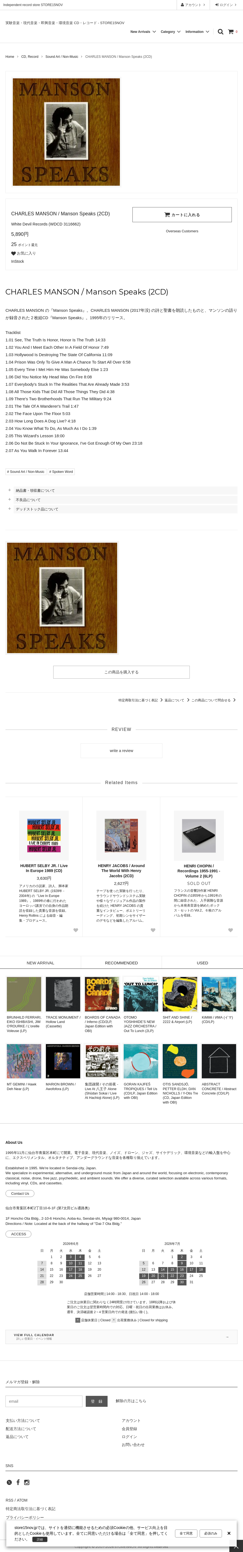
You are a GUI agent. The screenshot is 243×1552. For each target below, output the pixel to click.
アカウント (193, 5)
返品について (178, 700)
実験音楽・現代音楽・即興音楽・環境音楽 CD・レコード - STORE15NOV (65, 23)
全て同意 (186, 1533)
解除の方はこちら (131, 1401)
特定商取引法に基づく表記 (141, 700)
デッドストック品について (37, 509)
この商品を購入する (121, 672)
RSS (9, 1500)
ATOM (21, 1500)
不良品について (28, 500)
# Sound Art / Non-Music (26, 472)
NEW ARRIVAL (40, 963)
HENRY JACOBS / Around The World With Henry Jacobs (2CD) (121, 871)
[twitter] (9, 1484)
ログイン (226, 5)
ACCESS (18, 1234)
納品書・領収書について (35, 490)
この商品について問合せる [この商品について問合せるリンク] (214, 700)
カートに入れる (182, 214)
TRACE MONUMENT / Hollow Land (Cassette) (63, 1022)
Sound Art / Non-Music (61, 57)
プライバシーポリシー (24, 1516)
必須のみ (210, 1533)
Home (9, 57)
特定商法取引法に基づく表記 (30, 1508)
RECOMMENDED (121, 963)
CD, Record (29, 57)
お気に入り (23, 253)
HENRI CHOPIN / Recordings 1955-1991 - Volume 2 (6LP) (198, 871)
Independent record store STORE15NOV (33, 5)
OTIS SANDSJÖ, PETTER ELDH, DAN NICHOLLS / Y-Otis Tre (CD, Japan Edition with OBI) (180, 1093)
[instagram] (27, 1484)
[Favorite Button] (76, 930)
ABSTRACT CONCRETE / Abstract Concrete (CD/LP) (219, 1088)
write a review (121, 750)
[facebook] (18, 1484)
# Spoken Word (61, 472)
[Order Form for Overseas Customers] (182, 231)
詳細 (40, 1539)
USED (202, 963)
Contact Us (20, 1193)
